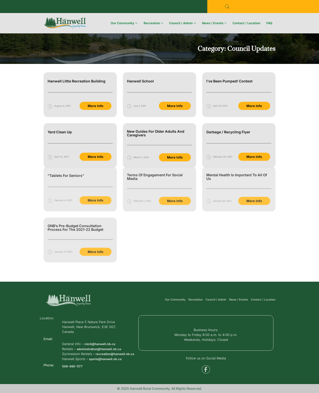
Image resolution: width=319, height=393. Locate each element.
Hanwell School (140, 73)
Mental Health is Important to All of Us (237, 157)
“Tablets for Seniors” (67, 156)
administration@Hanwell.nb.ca (101, 360)
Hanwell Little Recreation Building (77, 73)
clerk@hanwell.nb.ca (101, 355)
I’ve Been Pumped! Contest (230, 73)
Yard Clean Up (60, 124)
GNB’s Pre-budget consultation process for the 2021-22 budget (77, 208)
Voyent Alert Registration (143, 7)
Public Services (100, 7)
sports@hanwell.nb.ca (107, 375)
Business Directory (62, 7)
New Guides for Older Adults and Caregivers (157, 125)
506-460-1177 (73, 370)
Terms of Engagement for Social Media (156, 157)
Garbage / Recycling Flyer (229, 124)
